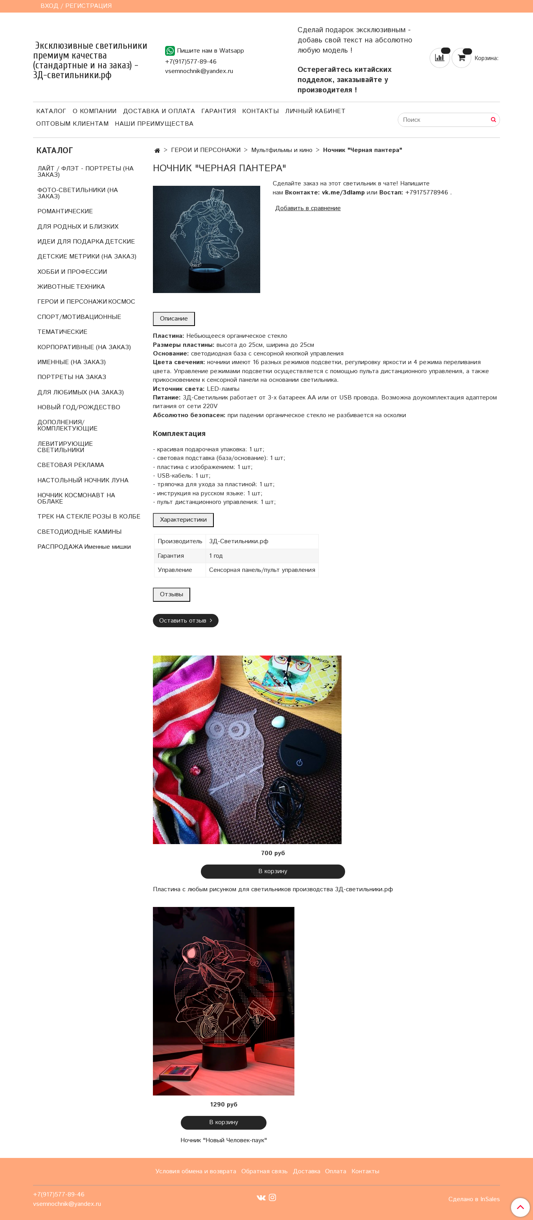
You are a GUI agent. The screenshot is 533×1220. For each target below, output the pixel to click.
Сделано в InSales (474, 1199)
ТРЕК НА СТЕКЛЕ (64, 516)
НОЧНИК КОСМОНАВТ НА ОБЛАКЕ (76, 498)
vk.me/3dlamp (343, 192)
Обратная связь (264, 1171)
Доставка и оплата (159, 111)
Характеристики (183, 519)
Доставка (306, 1171)
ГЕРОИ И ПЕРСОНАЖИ (206, 150)
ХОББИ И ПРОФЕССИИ (72, 272)
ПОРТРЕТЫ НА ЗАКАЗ (71, 377)
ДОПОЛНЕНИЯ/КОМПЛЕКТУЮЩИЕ (67, 425)
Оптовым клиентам (72, 123)
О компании (95, 111)
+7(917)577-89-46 (191, 61)
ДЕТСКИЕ (120, 241)
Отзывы (171, 594)
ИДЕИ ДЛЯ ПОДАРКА (70, 241)
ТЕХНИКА (90, 286)
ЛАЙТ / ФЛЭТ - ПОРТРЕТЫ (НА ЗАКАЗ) (85, 172)
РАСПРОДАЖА (60, 546)
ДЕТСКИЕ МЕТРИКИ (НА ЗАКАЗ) (86, 256)
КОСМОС (121, 301)
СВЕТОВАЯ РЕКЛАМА (70, 465)
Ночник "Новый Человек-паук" (223, 1140)
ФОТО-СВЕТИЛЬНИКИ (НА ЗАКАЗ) (77, 193)
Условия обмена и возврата (195, 1171)
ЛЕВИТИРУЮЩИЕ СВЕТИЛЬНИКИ (65, 447)
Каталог (51, 111)
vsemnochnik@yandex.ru (199, 71)
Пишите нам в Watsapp (204, 50)
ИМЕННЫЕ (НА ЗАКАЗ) (71, 362)
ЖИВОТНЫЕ (56, 286)
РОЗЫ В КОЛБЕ (116, 516)
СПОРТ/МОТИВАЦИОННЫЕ (79, 317)
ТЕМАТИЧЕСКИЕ (62, 332)
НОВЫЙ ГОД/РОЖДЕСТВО (78, 407)
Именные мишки (107, 546)
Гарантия (218, 111)
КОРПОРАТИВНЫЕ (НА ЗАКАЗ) (84, 347)
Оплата (335, 1171)
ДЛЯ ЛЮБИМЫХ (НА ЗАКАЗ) (80, 392)
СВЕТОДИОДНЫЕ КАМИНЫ (79, 532)
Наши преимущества (154, 123)
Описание (174, 318)
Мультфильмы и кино (281, 150)
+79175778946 (426, 192)
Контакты (260, 111)
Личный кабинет (315, 111)
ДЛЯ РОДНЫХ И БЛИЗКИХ (77, 226)
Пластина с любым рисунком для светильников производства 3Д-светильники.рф (273, 889)
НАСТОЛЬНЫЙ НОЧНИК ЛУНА (83, 480)
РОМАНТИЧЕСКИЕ (65, 211)
